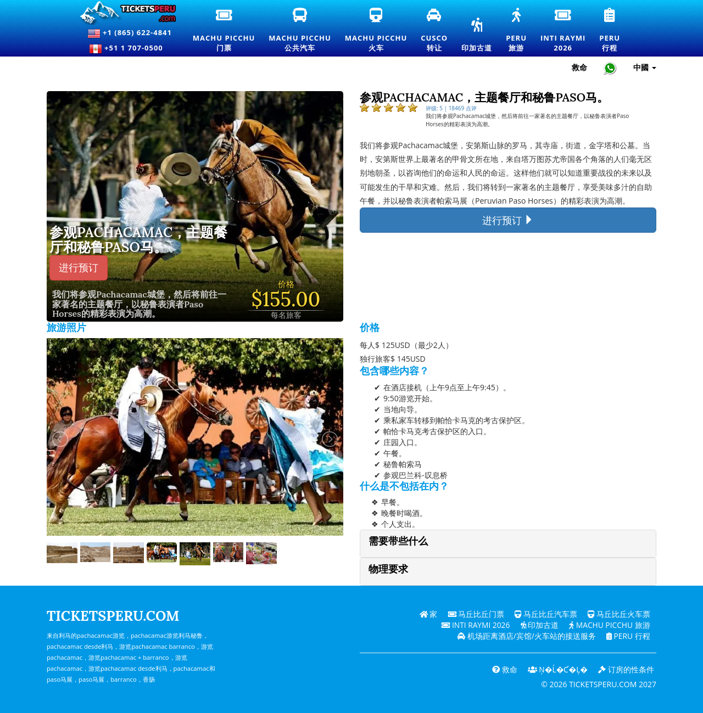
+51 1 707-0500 (129, 48)
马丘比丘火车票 (619, 614)
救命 (503, 669)
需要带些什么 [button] (398, 541)
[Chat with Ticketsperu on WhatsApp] (610, 68)
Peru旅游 (520, 30)
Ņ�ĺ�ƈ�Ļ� (557, 669)
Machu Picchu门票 (224, 30)
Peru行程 (613, 30)
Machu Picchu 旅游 (609, 625)
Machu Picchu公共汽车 (304, 30)
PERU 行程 (627, 636)
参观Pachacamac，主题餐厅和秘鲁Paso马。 (138, 240)
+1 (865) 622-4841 (129, 33)
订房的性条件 (626, 669)
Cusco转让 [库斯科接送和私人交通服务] (435, 30)
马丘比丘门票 (475, 614)
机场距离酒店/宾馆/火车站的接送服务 (525, 636)
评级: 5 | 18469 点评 (451, 108)
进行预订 (78, 267)
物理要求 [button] (388, 569)
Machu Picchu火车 (376, 30)
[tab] (508, 543)
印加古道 (476, 35)
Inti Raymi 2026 (473, 625)
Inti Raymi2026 (564, 30)
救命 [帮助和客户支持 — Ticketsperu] (579, 67)
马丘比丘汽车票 (546, 614)
